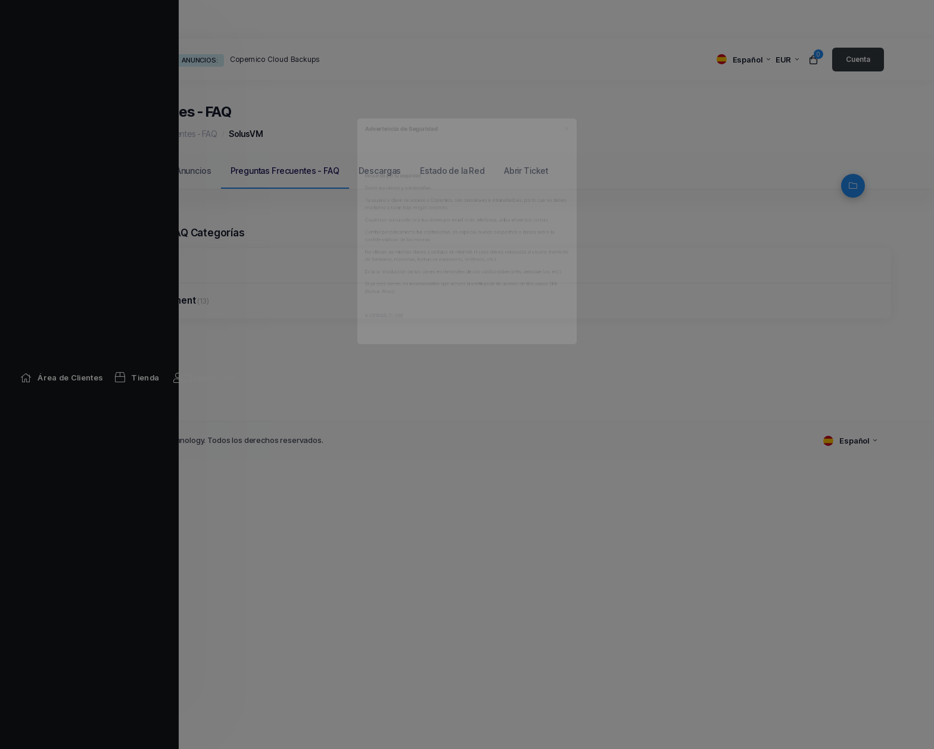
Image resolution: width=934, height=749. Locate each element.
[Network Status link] (462, 19)
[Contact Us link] (625, 19)
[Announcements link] (243, 19)
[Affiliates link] (548, 19)
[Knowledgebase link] (345, 19)
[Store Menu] (173, 19)
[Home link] (97, 19)
